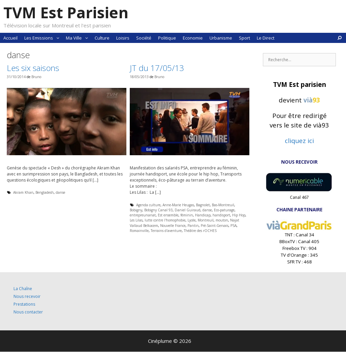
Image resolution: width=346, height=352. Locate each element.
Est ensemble (168, 215)
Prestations (24, 304)
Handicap (203, 215)
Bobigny (136, 210)
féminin (186, 215)
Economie (193, 38)
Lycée (192, 220)
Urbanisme (220, 38)
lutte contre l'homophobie (165, 220)
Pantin (193, 225)
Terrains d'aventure (166, 230)
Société (143, 38)
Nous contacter (28, 312)
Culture (102, 38)
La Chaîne (23, 288)
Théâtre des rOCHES (200, 230)
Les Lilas (136, 220)
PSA (233, 225)
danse (60, 192)
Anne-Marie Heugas (178, 205)
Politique (167, 38)
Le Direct (265, 38)
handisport (221, 215)
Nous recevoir (27, 296)
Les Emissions (43, 38)
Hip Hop (238, 215)
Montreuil (206, 220)
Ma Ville (78, 38)
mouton (222, 220)
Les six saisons (33, 67)
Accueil (10, 38)
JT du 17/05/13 (157, 67)
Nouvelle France (173, 225)
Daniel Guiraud (187, 210)
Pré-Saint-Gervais (214, 225)
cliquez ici (299, 140)
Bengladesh (44, 192)
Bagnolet (203, 205)
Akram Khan (23, 192)
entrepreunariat (143, 215)
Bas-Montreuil (223, 205)
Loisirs (122, 38)
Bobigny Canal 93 (158, 210)
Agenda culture (148, 205)
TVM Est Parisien (65, 12)
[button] (58, 38)
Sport (244, 38)
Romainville (139, 230)
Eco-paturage (224, 210)
